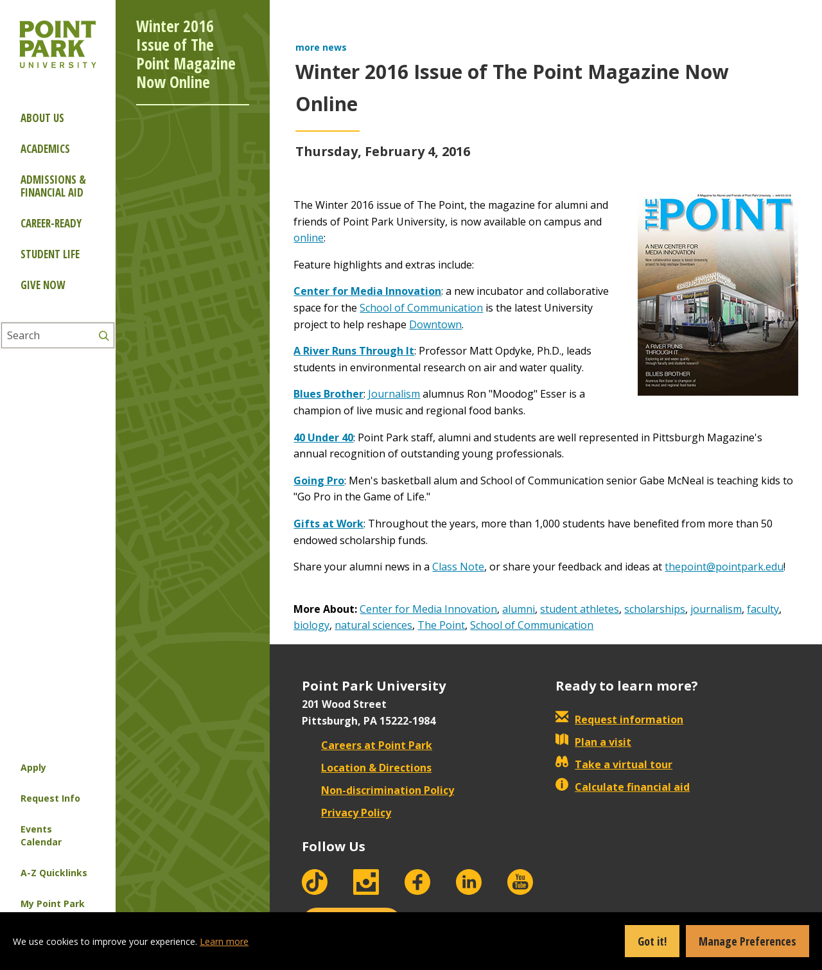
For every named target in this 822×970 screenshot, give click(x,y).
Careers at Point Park (367, 745)
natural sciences (373, 625)
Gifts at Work (328, 523)
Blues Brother (328, 394)
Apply (33, 767)
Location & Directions (367, 768)
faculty (763, 609)
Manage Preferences (747, 941)
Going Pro (318, 480)
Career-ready (51, 223)
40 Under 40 (323, 437)
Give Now (43, 285)
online (308, 238)
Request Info (50, 798)
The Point (441, 625)
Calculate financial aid (622, 787)
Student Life (50, 254)
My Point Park (53, 903)
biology (311, 625)
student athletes (579, 609)
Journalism (394, 394)
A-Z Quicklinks (54, 873)
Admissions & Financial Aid (53, 186)
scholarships (654, 609)
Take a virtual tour (613, 764)
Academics (45, 148)
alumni (518, 609)
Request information (619, 719)
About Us (42, 117)
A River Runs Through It (353, 351)
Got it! (652, 941)
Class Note (458, 567)
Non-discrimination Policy (378, 790)
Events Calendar (41, 835)
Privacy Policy (346, 813)
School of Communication (421, 308)
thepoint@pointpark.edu (724, 567)
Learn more (224, 941)
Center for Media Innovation (367, 291)
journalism (716, 609)
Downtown (435, 324)
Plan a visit (593, 742)
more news (321, 47)
